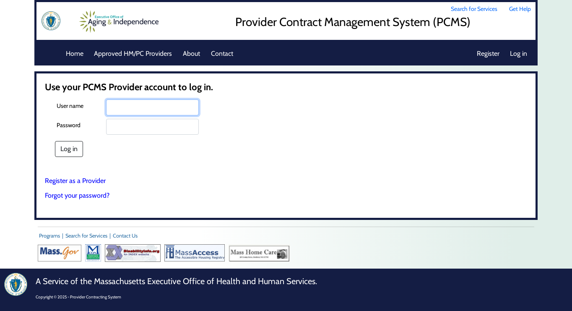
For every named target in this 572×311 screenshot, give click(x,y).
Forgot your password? (77, 195)
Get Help (520, 9)
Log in (518, 53)
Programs (49, 236)
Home (74, 53)
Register (488, 53)
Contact (222, 53)
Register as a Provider (75, 181)
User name (70, 106)
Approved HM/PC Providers (133, 53)
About (191, 53)
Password (69, 125)
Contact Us (125, 236)
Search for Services (474, 9)
